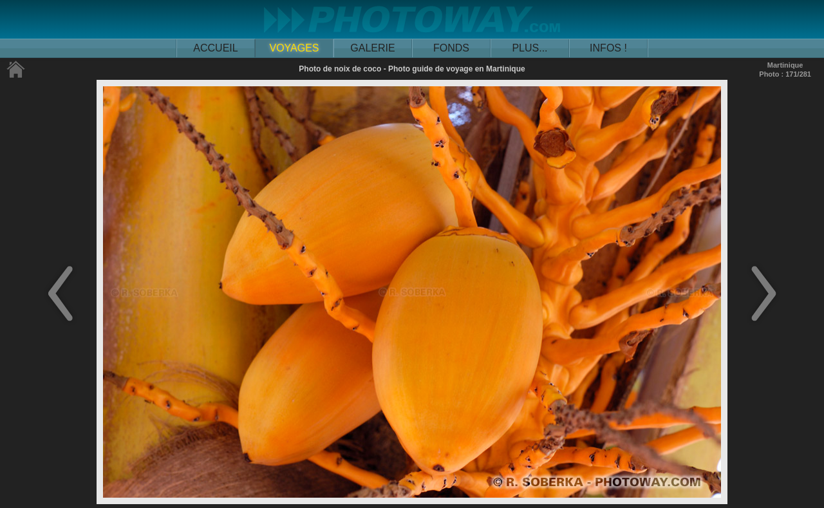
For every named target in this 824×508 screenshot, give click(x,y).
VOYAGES (294, 47)
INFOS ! (608, 47)
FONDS (451, 47)
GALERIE (372, 47)
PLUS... (529, 47)
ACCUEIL (215, 47)
